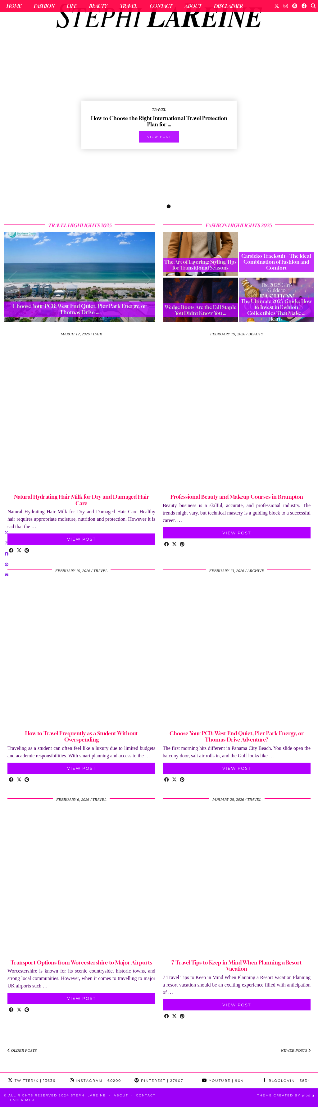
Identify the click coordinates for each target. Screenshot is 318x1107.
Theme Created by (285, 1095)
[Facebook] (304, 6)
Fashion (44, 6)
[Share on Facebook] (11, 551)
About (192, 6)
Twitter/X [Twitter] (32, 1080)
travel (100, 570)
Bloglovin (286, 1080)
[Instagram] (286, 6)
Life (71, 6)
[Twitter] (276, 6)
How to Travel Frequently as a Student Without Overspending (81, 736)
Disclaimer (228, 6)
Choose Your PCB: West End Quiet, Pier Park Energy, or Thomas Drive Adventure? (237, 736)
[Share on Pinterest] (27, 551)
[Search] (313, 6)
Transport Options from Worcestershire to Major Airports (81, 962)
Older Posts (22, 1050)
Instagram (95, 1080)
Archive (255, 570)
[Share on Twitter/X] (19, 551)
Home (13, 6)
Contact (160, 6)
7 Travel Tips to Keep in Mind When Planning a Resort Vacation (236, 965)
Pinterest (158, 1080)
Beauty (98, 6)
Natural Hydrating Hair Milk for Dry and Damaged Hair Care (81, 499)
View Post (81, 539)
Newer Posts (296, 1050)
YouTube (222, 1080)
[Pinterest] (294, 6)
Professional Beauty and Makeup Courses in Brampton (236, 496)
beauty (255, 334)
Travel (128, 6)
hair (97, 334)
